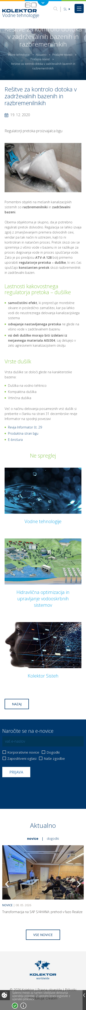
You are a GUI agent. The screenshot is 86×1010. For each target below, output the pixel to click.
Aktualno (41, 55)
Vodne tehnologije (19, 55)
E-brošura (15, 439)
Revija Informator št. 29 (25, 427)
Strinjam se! (15, 1006)
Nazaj (17, 704)
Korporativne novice (23, 752)
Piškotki (70, 990)
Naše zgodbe (54, 758)
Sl (67, 9)
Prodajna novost (40, 59)
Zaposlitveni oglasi (21, 758)
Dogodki (53, 752)
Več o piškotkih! (23, 1006)
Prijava (16, 772)
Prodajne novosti (62, 55)
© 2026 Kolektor (22, 990)
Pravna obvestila (50, 990)
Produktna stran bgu (23, 433)
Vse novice (43, 934)
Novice (32, 838)
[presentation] (37, 788)
